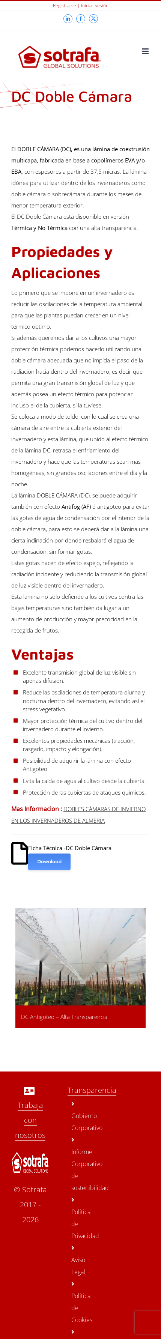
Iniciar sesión (94, 5)
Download (49, 861)
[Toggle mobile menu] (146, 51)
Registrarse (64, 5)
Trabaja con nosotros (30, 1120)
